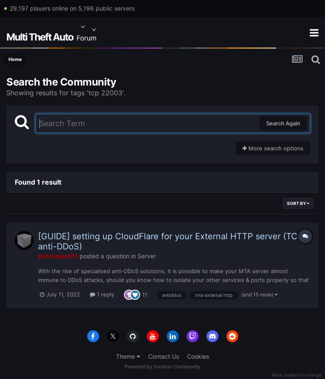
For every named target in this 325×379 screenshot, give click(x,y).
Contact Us (163, 356)
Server (147, 256)
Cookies (198, 356)
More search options (272, 148)
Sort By (298, 203)
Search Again (283, 123)
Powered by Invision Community (162, 366)
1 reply (102, 294)
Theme (128, 356)
